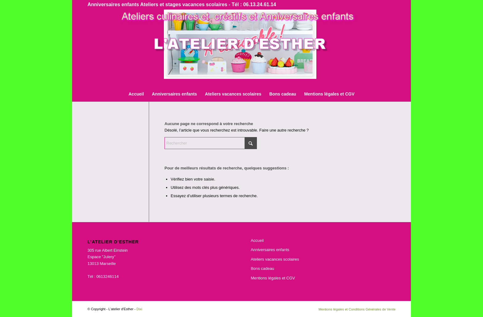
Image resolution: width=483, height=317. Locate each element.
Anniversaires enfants (270, 249)
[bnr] (241, 47)
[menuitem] (136, 94)
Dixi (139, 309)
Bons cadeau (262, 268)
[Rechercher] (210, 143)
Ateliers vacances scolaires (275, 259)
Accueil (257, 240)
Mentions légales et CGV (273, 278)
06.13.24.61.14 (259, 4)
